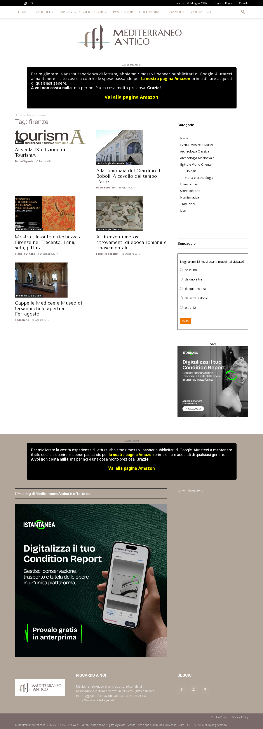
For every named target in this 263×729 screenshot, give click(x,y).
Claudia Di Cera (25, 253)
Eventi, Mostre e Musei (28, 229)
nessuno (191, 270)
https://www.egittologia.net (95, 700)
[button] (243, 12)
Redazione (22, 319)
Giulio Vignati (24, 161)
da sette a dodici (196, 298)
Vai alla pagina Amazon (131, 97)
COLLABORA (149, 12)
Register (230, 3)
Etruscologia (189, 184)
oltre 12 (190, 307)
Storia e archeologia (199, 178)
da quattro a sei (196, 289)
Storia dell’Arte (190, 191)
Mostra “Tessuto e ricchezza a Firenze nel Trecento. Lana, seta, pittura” (48, 242)
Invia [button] (185, 321)
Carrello (243, 3)
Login (217, 3)
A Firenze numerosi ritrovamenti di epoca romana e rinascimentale (131, 242)
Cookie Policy (219, 717)
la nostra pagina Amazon (165, 78)
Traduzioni (187, 204)
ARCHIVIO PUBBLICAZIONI (83, 12)
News (19, 142)
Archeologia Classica (109, 229)
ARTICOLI (44, 12)
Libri (183, 210)
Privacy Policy (240, 717)
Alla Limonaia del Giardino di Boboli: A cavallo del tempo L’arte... (129, 176)
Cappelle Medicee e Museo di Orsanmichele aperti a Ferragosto (48, 308)
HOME (23, 12)
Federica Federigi (107, 253)
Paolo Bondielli (106, 187)
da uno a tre (193, 279)
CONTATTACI (201, 12)
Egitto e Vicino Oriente (196, 164)
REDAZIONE (175, 12)
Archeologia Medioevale (111, 163)
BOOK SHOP (123, 12)
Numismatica (189, 197)
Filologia (191, 171)
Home (19, 115)
